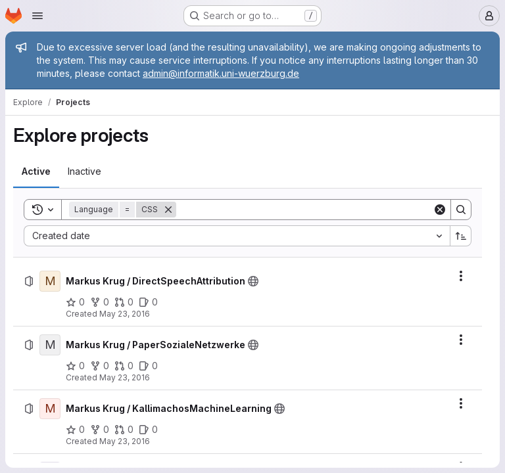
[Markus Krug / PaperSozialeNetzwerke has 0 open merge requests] (123, 366)
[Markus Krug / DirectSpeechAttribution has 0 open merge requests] (123, 302)
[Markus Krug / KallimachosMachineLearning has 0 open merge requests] (123, 429)
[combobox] (237, 235)
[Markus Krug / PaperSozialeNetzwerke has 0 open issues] (148, 366)
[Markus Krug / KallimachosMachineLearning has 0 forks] (99, 429)
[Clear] (440, 209)
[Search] (304, 209)
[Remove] (168, 209)
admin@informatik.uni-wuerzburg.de (221, 73)
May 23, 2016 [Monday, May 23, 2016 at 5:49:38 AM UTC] (124, 441)
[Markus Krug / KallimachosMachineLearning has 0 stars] (75, 429)
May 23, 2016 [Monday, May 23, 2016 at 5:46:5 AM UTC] (124, 377)
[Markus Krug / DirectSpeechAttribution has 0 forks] (99, 302)
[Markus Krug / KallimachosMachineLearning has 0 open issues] (148, 429)
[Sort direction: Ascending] (460, 235)
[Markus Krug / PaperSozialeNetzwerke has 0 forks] (99, 366)
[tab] (36, 171)
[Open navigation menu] (37, 15)
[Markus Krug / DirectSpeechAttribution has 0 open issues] (148, 302)
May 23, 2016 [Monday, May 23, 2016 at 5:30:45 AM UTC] (124, 314)
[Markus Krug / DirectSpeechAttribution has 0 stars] (75, 302)
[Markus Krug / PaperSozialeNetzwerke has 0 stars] (75, 366)
